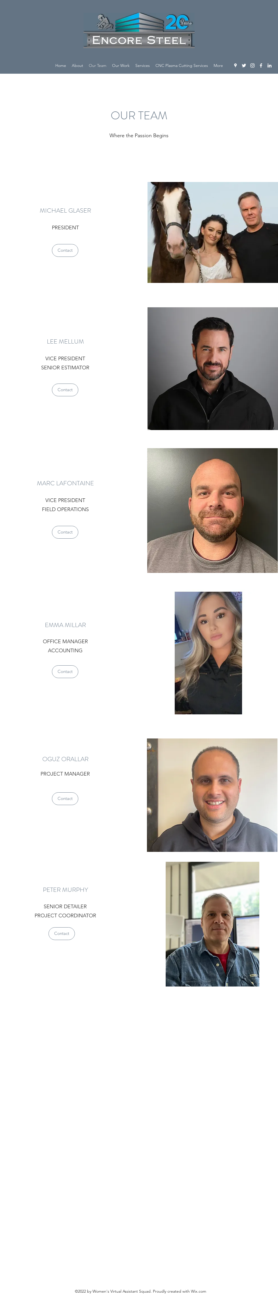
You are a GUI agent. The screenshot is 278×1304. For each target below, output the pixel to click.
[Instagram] (252, 65)
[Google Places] (235, 65)
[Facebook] (261, 65)
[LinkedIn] (269, 65)
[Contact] (65, 250)
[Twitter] (244, 65)
